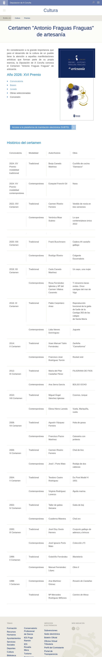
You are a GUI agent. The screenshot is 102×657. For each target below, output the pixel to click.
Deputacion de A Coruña (20, 3)
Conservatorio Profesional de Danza (30, 631)
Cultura (17, 18)
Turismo (27, 653)
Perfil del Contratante (54, 647)
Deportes (11, 648)
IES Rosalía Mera (27, 647)
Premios (27, 18)
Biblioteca (11, 655)
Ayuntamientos (14, 638)
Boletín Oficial (50, 637)
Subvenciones (50, 630)
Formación (12, 628)
